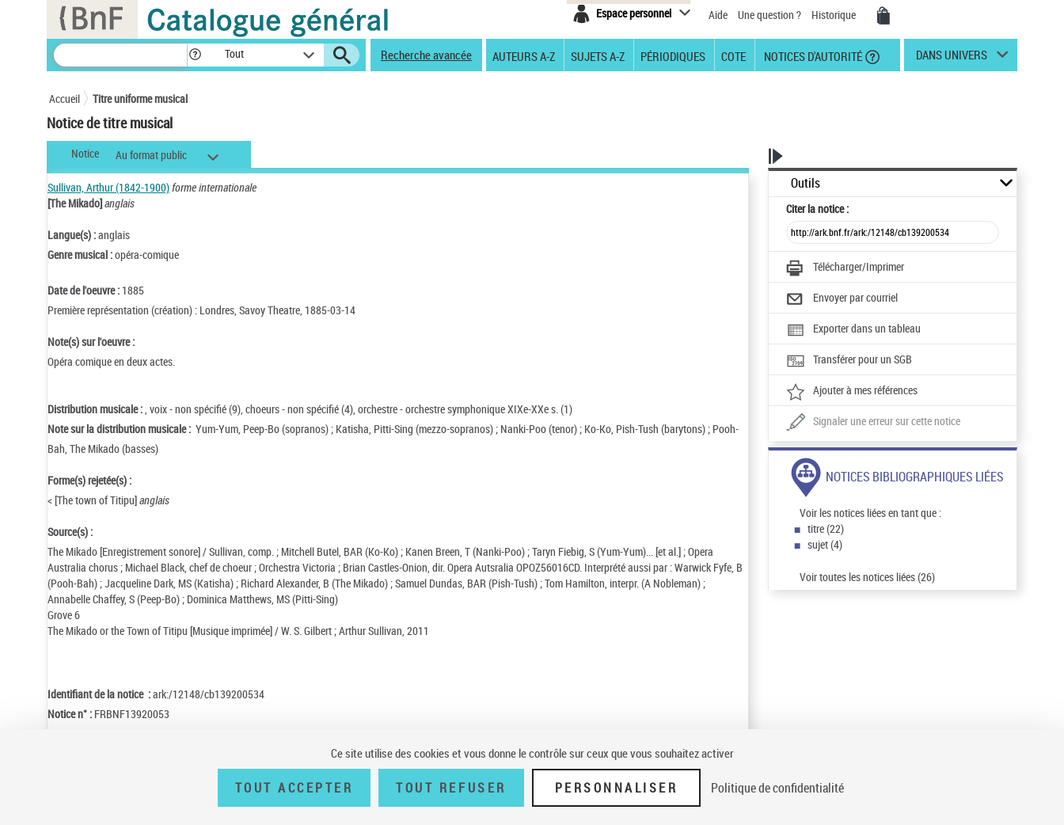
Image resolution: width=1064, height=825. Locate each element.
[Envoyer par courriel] (842, 299)
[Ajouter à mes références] (852, 391)
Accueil (64, 98)
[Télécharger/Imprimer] (845, 268)
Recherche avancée (426, 55)
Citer (817, 208)
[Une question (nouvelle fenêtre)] (873, 422)
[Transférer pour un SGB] (849, 361)
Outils (805, 183)
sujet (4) (825, 544)
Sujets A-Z (598, 55)
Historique (834, 14)
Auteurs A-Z (523, 55)
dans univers (951, 59)
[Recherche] (120, 55)
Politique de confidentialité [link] (777, 787)
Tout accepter (294, 787)
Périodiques (672, 55)
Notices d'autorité (812, 55)
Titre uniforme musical (140, 98)
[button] (195, 55)
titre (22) (826, 528)
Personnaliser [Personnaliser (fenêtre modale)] (616, 787)
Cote (733, 55)
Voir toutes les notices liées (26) (867, 576)
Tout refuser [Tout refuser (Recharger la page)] (451, 787)
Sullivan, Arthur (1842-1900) (108, 187)
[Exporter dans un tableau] (853, 330)
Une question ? (769, 14)
